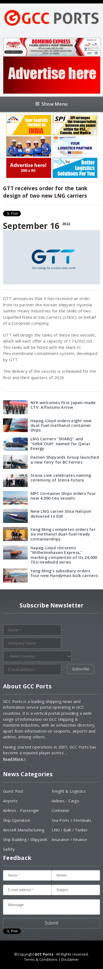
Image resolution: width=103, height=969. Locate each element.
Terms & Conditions (40, 959)
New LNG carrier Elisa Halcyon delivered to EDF (60, 514)
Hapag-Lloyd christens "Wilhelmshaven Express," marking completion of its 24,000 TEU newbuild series (63, 555)
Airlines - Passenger (21, 810)
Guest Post (13, 791)
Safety (9, 849)
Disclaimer (70, 959)
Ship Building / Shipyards (25, 839)
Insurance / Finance (69, 839)
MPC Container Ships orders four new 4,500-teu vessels (63, 496)
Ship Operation (16, 820)
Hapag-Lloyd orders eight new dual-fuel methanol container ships (60, 425)
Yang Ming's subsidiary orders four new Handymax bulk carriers (64, 573)
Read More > (14, 759)
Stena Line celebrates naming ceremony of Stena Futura (60, 478)
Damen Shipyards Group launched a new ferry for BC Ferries (64, 459)
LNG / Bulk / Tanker (70, 830)
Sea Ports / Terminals (71, 820)
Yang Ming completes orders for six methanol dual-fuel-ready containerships (62, 534)
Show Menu (51, 104)
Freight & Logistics (69, 791)
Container (60, 810)
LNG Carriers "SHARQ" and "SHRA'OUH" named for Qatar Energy (60, 443)
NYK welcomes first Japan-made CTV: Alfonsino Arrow (63, 405)
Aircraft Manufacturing (23, 830)
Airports (10, 800)
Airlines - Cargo (65, 800)
